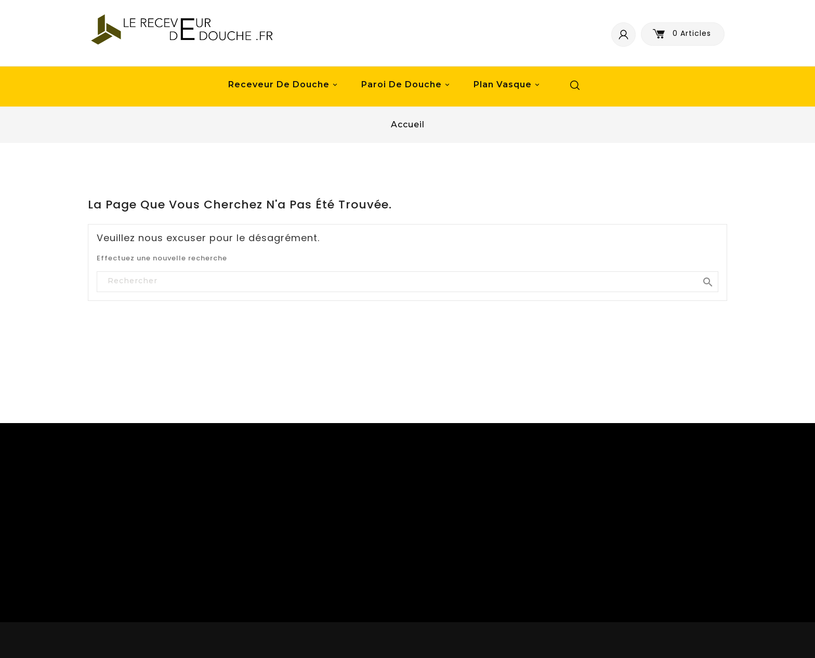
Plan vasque (508, 85)
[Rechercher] (407, 281)
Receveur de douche (284, 85)
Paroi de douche (407, 85)
